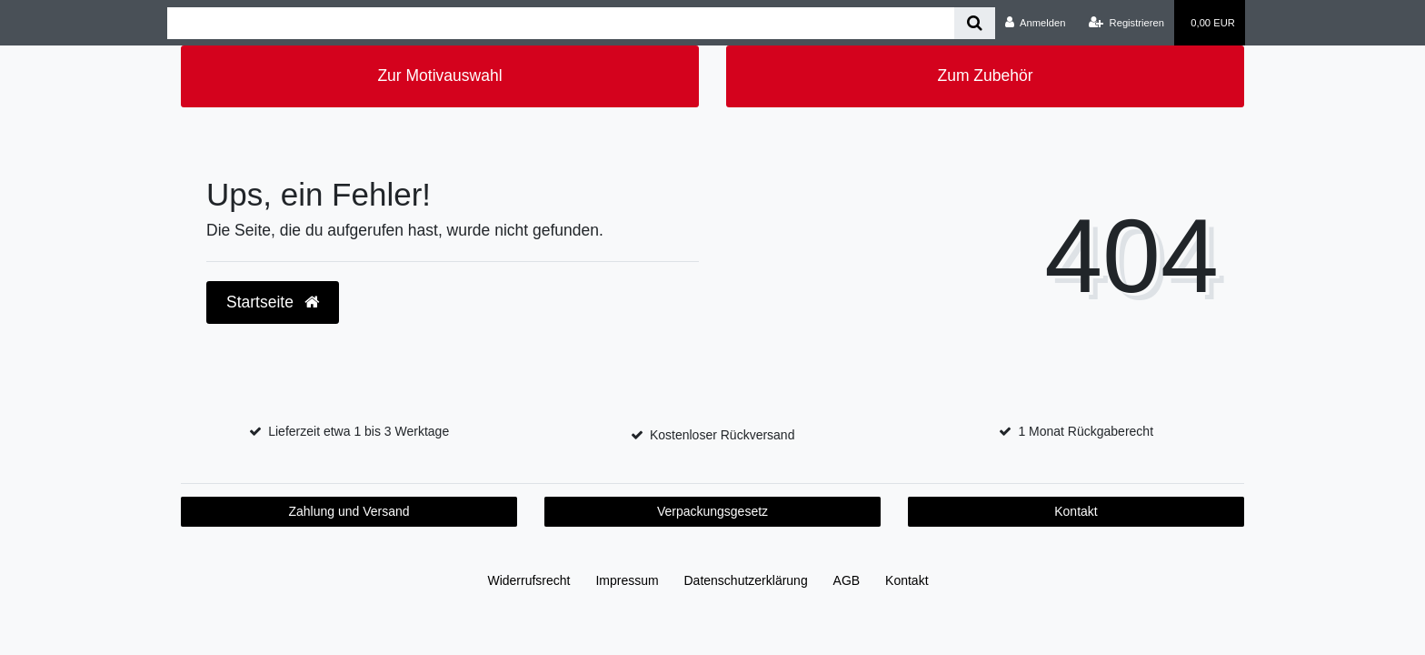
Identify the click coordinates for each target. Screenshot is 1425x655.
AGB (847, 580)
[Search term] (560, 23)
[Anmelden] (1035, 22)
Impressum (626, 580)
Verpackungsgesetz (712, 511)
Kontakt (1075, 511)
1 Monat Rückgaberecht (1085, 431)
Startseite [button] (272, 302)
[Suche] (974, 23)
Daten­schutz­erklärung (746, 580)
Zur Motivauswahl (439, 75)
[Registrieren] (1126, 22)
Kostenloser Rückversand (722, 435)
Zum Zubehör (984, 75)
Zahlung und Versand (348, 511)
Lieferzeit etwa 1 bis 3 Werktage (358, 431)
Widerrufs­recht (528, 580)
